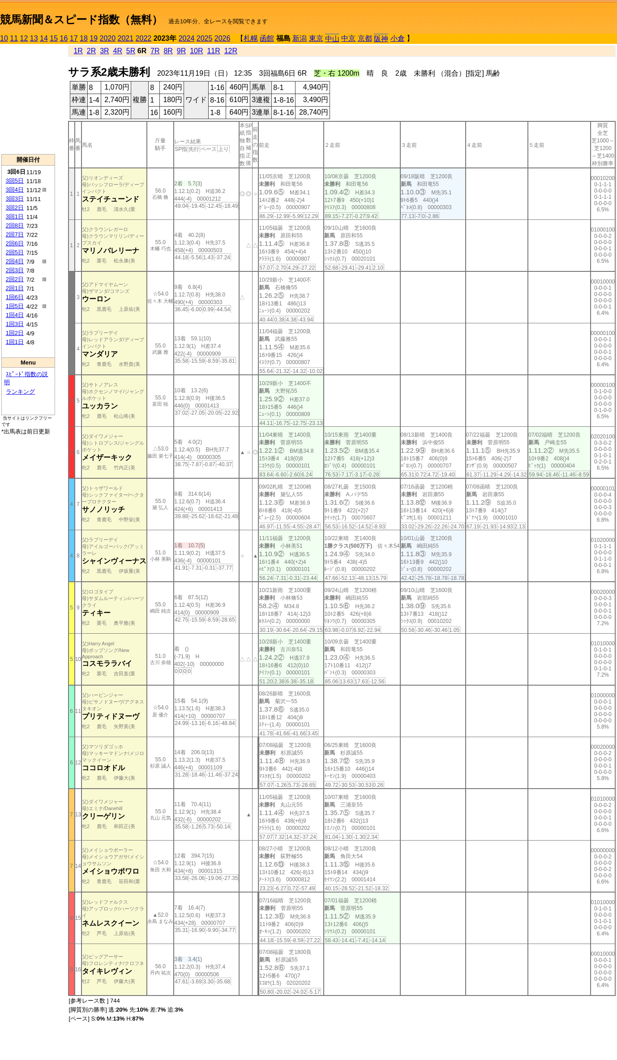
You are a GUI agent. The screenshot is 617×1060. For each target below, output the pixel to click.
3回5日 (15, 180)
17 (74, 38)
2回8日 (15, 225)
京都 (365, 38)
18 (84, 38)
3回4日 (15, 189)
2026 (222, 38)
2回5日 (15, 252)
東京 (316, 38)
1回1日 (15, 342)
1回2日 (15, 333)
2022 (144, 38)
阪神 (381, 39)
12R (230, 51)
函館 (267, 38)
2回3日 (15, 270)
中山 (332, 39)
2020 (108, 38)
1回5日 (15, 306)
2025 (205, 38)
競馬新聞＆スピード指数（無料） (81, 19)
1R (77, 51)
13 (34, 38)
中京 (348, 38)
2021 (126, 38)
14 (44, 38)
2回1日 (15, 288)
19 (94, 38)
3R (104, 51)
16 (64, 38)
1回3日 (15, 324)
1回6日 (15, 297)
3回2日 (15, 207)
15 (54, 38)
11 (14, 38)
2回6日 (15, 243)
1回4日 (15, 315)
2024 (187, 38)
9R (181, 51)
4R (117, 51)
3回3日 (15, 198)
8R (167, 51)
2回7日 (15, 234)
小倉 (397, 38)
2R (91, 51)
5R (130, 51)
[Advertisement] (28, 99)
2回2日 (15, 279)
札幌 (251, 38)
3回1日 (15, 216)
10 (4, 38)
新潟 (299, 38)
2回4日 (15, 261)
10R (196, 51)
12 (24, 38)
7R (154, 51)
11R (213, 51)
